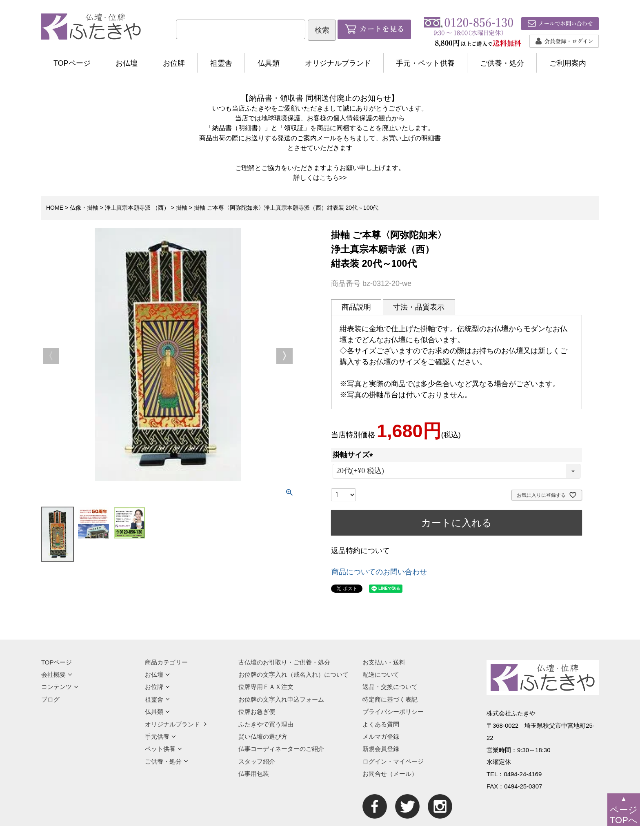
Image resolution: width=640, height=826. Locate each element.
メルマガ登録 (380, 736)
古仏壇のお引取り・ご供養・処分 (284, 662)
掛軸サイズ (355, 455)
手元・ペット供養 (425, 63)
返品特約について (360, 551)
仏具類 (269, 63)
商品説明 (356, 307)
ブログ (50, 699)
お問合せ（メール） (390, 773)
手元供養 (160, 736)
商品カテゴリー (166, 662)
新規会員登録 (380, 748)
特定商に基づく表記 (390, 699)
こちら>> (333, 177)
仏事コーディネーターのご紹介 (281, 748)
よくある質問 (380, 724)
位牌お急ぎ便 (256, 711)
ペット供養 (163, 748)
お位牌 (174, 63)
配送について (380, 674)
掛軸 (181, 207)
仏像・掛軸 (84, 207)
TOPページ (72, 63)
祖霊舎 (221, 63)
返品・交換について (390, 686)
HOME (54, 207)
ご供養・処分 (502, 63)
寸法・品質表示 (418, 307)
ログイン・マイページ (393, 761)
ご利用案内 (567, 63)
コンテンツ (59, 686)
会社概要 (56, 674)
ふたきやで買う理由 (265, 724)
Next (284, 356)
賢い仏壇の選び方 (262, 736)
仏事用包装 (253, 773)
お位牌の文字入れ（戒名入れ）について (293, 674)
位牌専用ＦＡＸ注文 (265, 686)
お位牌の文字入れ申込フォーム (281, 699)
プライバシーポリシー (393, 711)
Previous (51, 356)
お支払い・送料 (383, 662)
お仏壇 (127, 63)
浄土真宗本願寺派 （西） (137, 207)
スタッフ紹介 (256, 761)
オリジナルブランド (338, 63)
